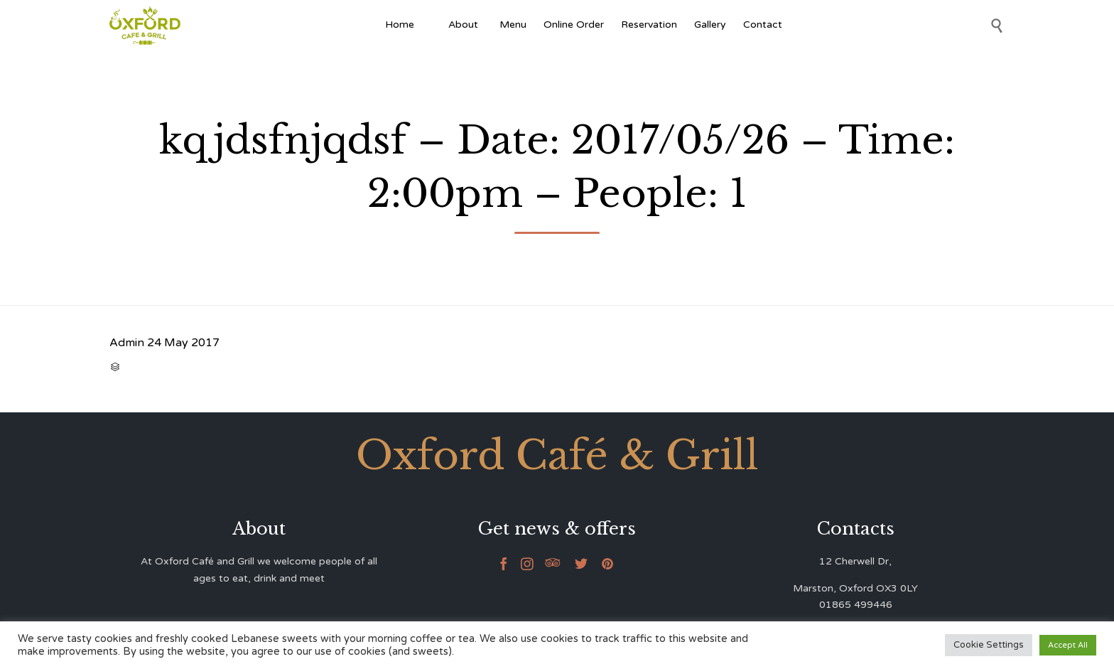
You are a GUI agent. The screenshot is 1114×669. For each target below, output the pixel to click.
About (465, 24)
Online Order (574, 24)
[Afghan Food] (431, 25)
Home (399, 24)
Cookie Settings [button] (988, 645)
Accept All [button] (1068, 645)
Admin (126, 343)
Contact (762, 24)
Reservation (649, 24)
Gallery (710, 24)
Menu (512, 24)
